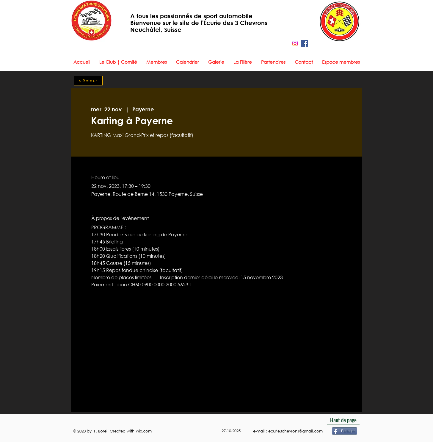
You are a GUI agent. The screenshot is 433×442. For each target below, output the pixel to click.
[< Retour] (88, 80)
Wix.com (144, 431)
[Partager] (344, 431)
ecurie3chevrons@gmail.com (295, 431)
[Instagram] (295, 43)
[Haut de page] (343, 420)
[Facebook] (304, 43)
